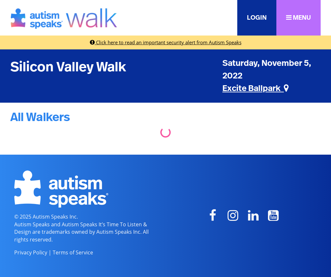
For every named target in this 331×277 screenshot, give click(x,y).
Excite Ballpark (255, 88)
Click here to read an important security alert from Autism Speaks (165, 42)
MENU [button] (298, 17)
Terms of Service (73, 252)
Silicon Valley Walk (68, 67)
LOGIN (257, 18)
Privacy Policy (30, 252)
